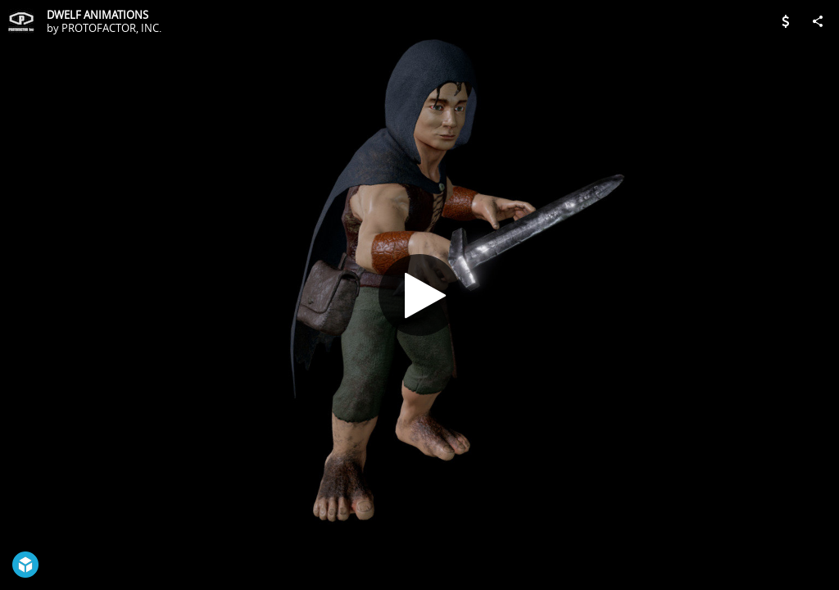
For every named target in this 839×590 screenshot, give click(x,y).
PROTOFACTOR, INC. (111, 27)
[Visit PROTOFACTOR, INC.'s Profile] (21, 21)
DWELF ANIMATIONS (97, 14)
